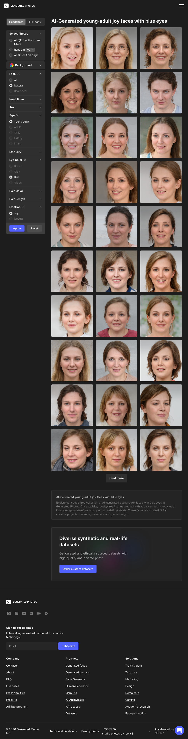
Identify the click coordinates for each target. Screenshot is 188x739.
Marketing (131, 679)
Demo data (132, 692)
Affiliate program (16, 706)
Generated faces (76, 665)
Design (129, 686)
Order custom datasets (78, 569)
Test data (131, 672)
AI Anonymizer (75, 699)
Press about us (15, 692)
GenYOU (71, 692)
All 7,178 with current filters (27, 42)
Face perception (135, 713)
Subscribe (68, 646)
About (10, 672)
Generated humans (78, 672)
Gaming (130, 699)
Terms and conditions (63, 731)
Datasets (71, 713)
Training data (133, 665)
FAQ (9, 679)
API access (73, 706)
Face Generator (75, 679)
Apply (17, 228)
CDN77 (159, 733)
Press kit (11, 699)
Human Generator (77, 686)
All (15, 80)
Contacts (12, 665)
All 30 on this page (26, 55)
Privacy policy (90, 731)
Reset (34, 228)
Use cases (12, 686)
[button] (179, 730)
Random (19, 49)
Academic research (137, 706)
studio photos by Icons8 (118, 733)
